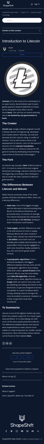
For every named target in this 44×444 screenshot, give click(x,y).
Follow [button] (22, 55)
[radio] (16, 357)
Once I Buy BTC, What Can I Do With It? (18, 395)
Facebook (3, 343)
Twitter (7, 343)
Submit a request (31, 369)
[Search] (22, 20)
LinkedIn (10, 343)
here (29, 336)
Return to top (9, 376)
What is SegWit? (8, 391)
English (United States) (31, 439)
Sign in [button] (36, 4)
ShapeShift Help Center (10, 12)
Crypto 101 (24, 12)
